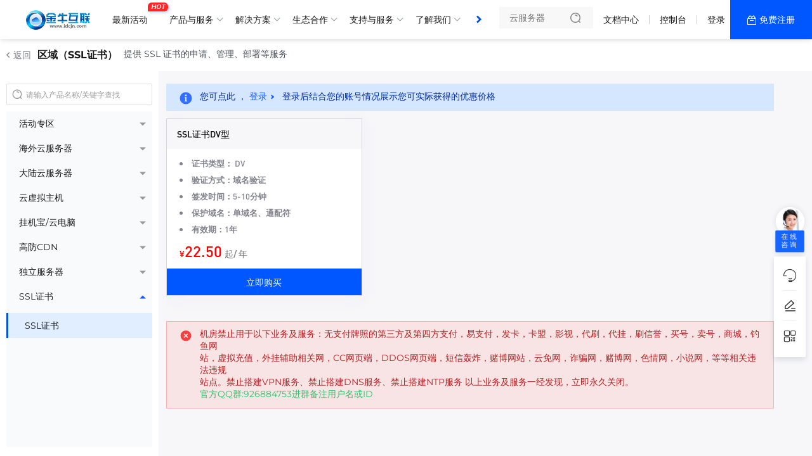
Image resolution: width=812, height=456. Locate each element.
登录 (716, 19)
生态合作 (310, 19)
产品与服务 (191, 19)
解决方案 (253, 19)
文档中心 (621, 19)
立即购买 (264, 282)
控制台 (673, 19)
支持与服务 (372, 19)
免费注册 (777, 19)
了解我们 (433, 19)
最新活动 (133, 14)
